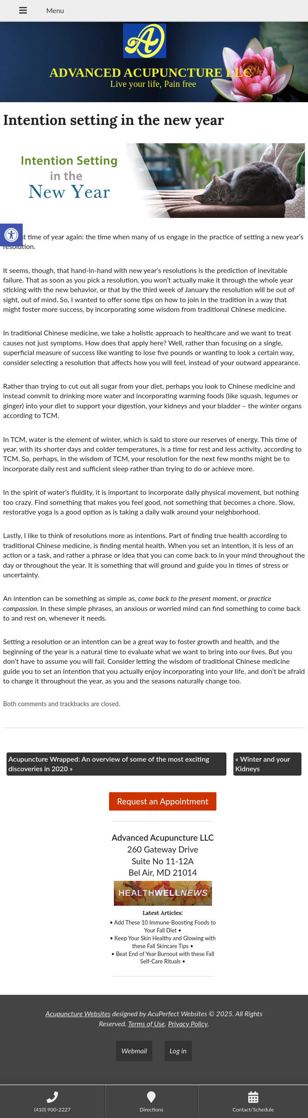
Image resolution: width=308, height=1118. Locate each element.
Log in (178, 1050)
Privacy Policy (187, 1023)
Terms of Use (146, 1023)
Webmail (134, 1050)
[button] (11, 235)
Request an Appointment (162, 801)
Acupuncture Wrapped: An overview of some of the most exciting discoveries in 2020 (108, 764)
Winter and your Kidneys (262, 764)
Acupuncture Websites (77, 1013)
